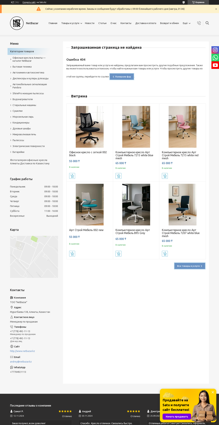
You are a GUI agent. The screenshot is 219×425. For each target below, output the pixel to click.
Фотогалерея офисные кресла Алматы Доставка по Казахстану (29, 162)
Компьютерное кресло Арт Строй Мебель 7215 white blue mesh (134, 155)
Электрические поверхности (29, 146)
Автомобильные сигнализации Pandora (30, 86)
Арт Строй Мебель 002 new (86, 229)
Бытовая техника (22, 66)
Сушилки (18, 111)
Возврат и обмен (169, 23)
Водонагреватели (23, 99)
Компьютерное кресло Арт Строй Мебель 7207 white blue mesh (181, 233)
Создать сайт (29, 2)
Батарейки (18, 152)
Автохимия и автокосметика (28, 72)
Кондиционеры (21, 122)
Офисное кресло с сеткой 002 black (88, 154)
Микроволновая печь (24, 134)
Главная (53, 23)
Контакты (126, 23)
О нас (114, 23)
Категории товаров (22, 51)
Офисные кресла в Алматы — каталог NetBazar (29, 59)
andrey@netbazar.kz (21, 361)
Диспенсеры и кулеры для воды (31, 78)
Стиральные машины (24, 105)
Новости (89, 23)
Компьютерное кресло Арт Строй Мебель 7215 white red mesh (180, 155)
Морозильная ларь (23, 116)
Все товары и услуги (188, 266)
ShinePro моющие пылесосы (28, 93)
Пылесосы (18, 140)
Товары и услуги (70, 23)
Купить (72, 176)
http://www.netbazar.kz (22, 351)
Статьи (102, 23)
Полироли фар (123, 76)
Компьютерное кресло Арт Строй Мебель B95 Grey (133, 231)
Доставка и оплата (145, 23)
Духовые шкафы (22, 128)
